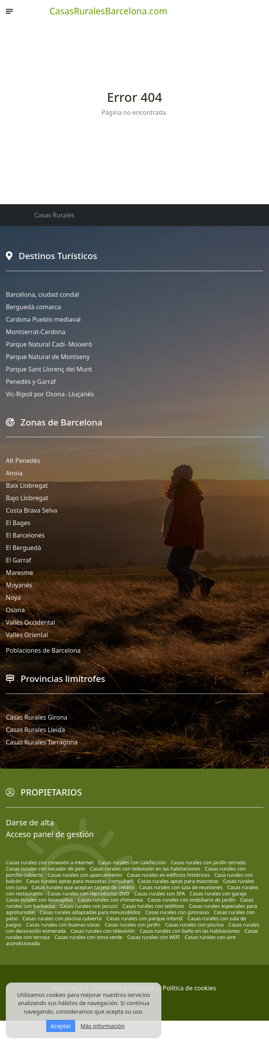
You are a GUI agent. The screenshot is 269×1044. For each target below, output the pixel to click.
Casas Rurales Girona (36, 717)
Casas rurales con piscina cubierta (62, 918)
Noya (13, 597)
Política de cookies (189, 988)
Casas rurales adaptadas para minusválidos (90, 912)
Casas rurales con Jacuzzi (89, 905)
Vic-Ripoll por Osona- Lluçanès (50, 394)
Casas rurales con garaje (218, 893)
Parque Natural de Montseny (48, 356)
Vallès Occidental (30, 622)
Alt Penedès (23, 460)
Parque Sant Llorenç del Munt (49, 369)
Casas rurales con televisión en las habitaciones (145, 868)
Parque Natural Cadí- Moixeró (49, 344)
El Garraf (18, 560)
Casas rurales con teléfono (153, 905)
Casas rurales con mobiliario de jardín (192, 899)
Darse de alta (30, 822)
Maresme (19, 572)
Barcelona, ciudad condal (42, 294)
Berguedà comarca (33, 307)
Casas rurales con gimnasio (177, 912)
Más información (102, 1026)
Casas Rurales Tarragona (41, 742)
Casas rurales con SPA (159, 893)
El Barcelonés (25, 535)
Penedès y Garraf (31, 381)
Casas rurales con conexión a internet (49, 862)
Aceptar (61, 1026)
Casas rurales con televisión (103, 930)
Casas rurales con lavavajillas (39, 899)
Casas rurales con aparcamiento (85, 874)
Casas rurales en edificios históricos (168, 874)
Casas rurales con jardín (132, 924)
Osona (15, 610)
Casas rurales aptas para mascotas (178, 881)
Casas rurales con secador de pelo (45, 868)
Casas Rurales (54, 215)
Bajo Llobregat (27, 498)
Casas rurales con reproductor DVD (88, 893)
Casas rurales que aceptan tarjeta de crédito (82, 887)
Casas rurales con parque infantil (144, 918)
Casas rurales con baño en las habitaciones (189, 930)
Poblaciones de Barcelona (43, 650)
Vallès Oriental (27, 635)
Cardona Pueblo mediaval (43, 319)
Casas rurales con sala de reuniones (180, 887)
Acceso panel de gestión (50, 834)
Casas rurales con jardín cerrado (208, 862)
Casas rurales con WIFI (153, 937)
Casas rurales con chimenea (110, 899)
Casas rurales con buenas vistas (63, 924)
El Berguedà (23, 547)
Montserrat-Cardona (35, 332)
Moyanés (19, 585)
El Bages (18, 522)
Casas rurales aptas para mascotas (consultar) (79, 881)
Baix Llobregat (27, 485)
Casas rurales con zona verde (88, 937)
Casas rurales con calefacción (132, 862)
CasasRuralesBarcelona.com (108, 11)
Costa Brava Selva (31, 510)
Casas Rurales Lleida (35, 729)
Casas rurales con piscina (194, 924)
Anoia (14, 473)
